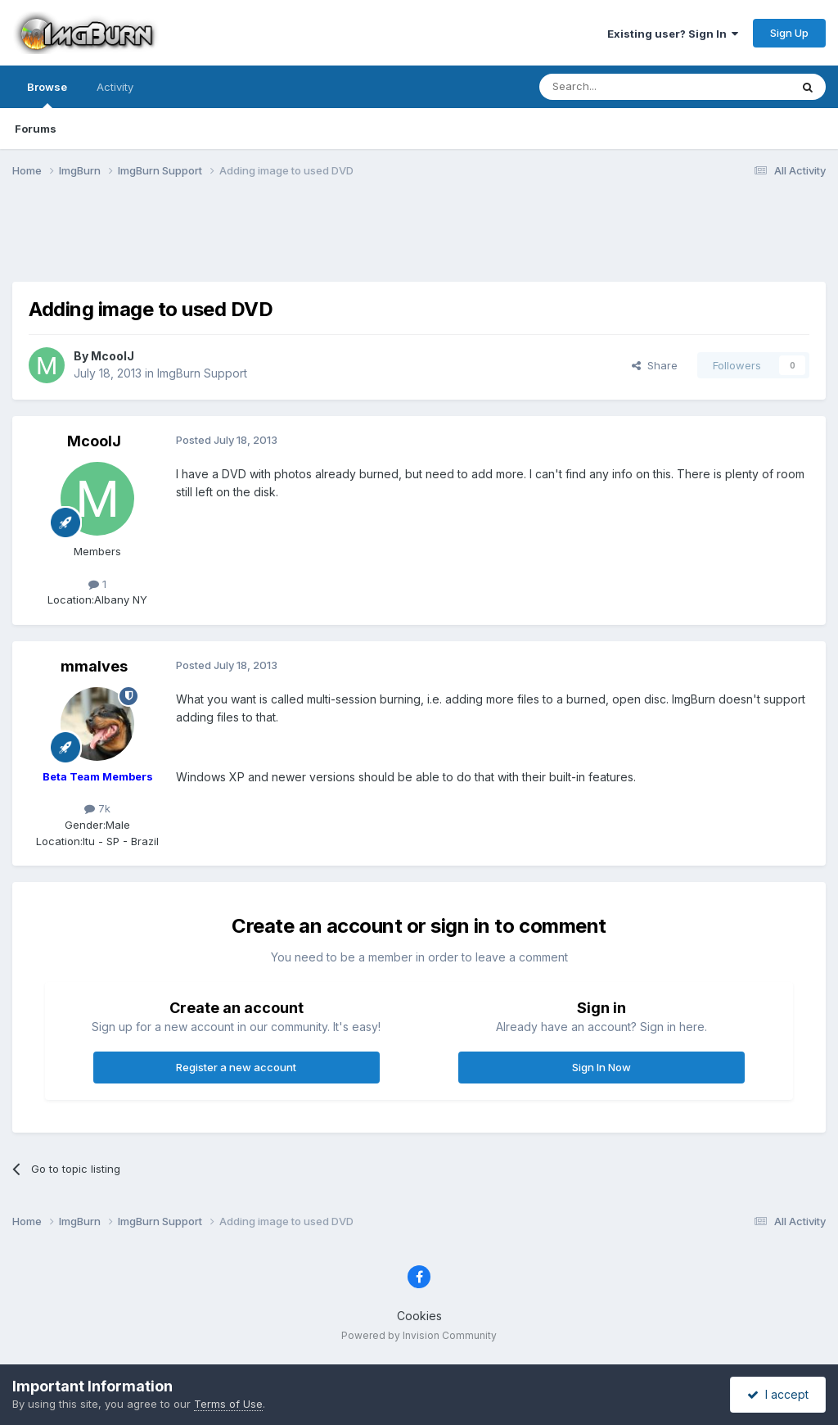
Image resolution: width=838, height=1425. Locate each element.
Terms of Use (228, 1403)
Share (655, 365)
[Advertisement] (419, 240)
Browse (47, 94)
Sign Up (789, 32)
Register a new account (236, 1067)
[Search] (622, 87)
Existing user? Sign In (672, 33)
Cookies (419, 1316)
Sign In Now (601, 1067)
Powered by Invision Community (419, 1335)
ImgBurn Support (202, 373)
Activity (115, 86)
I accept (778, 1394)
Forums (35, 128)
